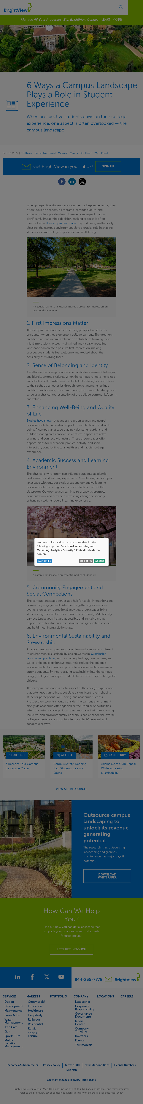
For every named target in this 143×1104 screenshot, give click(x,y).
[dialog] (71, 552)
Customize (44, 560)
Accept (99, 560)
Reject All (86, 560)
